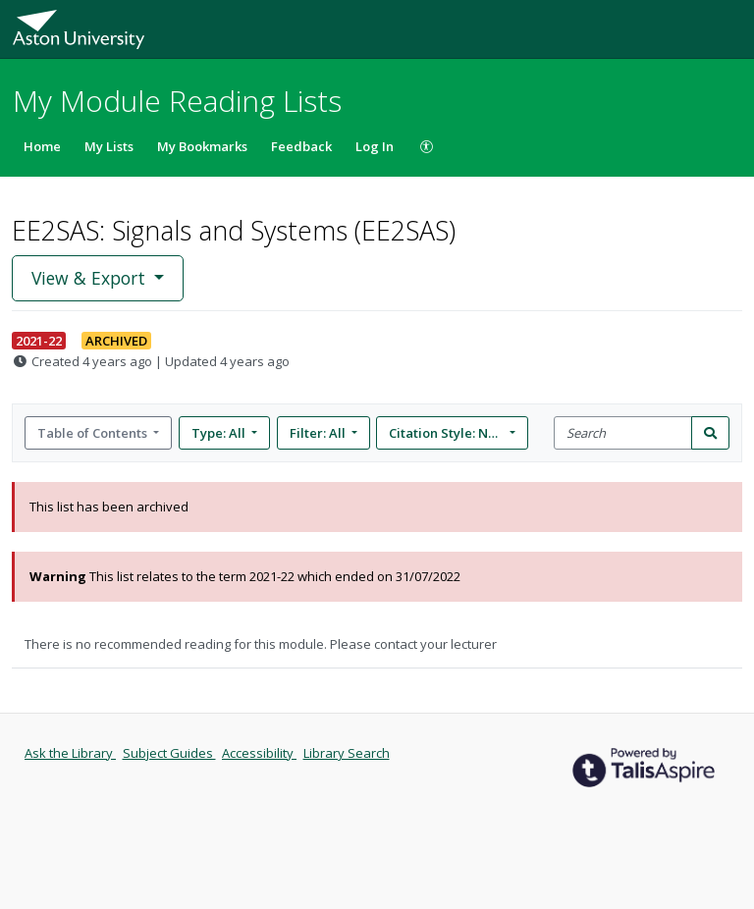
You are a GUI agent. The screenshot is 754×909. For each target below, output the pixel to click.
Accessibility (259, 753)
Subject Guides (169, 753)
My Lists (109, 146)
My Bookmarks (202, 146)
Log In (374, 146)
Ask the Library (70, 753)
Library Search (346, 753)
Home (42, 146)
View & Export (90, 278)
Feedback (301, 146)
